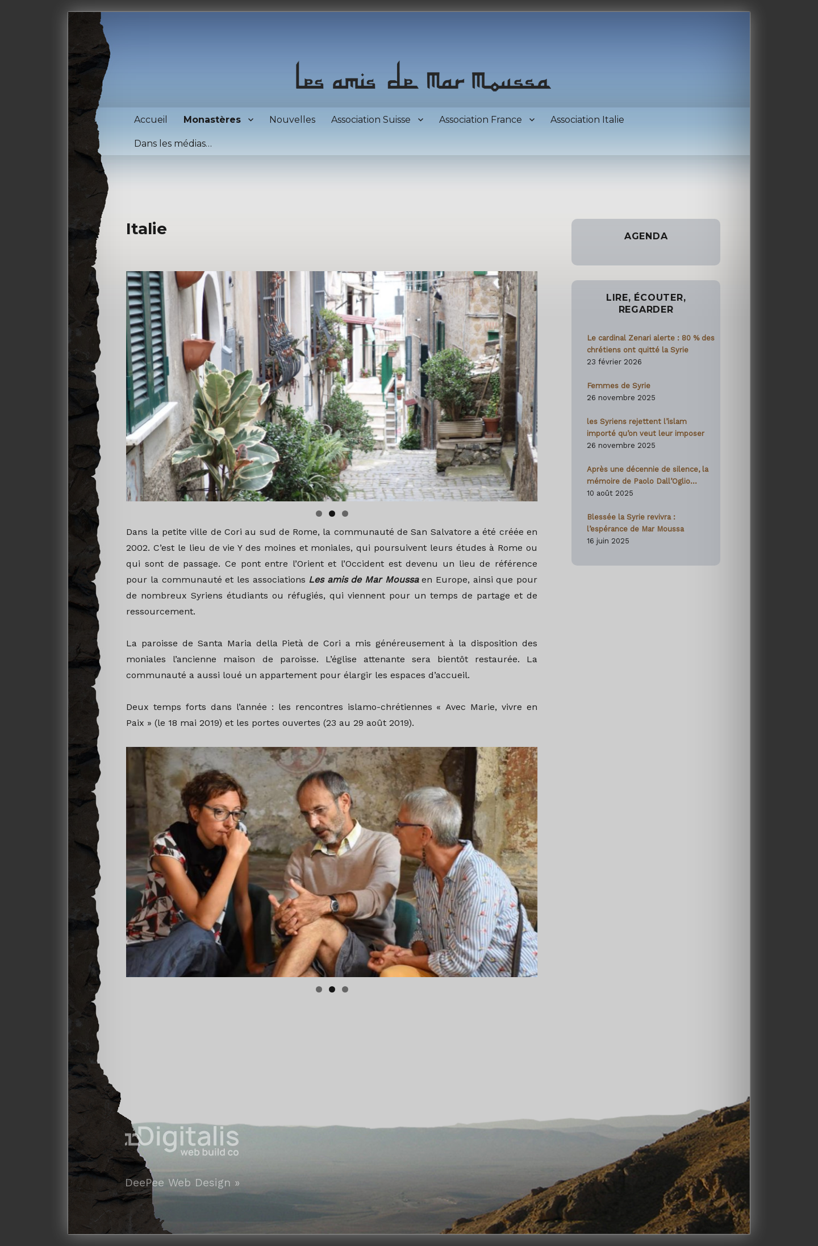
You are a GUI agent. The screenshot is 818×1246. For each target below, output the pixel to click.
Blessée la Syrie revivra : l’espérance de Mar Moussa (635, 523)
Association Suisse (371, 119)
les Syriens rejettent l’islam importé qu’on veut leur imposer (645, 427)
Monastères (212, 119)
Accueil (151, 119)
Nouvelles (292, 119)
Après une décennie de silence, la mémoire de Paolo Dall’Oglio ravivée (647, 476)
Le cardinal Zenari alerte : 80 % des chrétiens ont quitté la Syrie (651, 344)
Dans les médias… (173, 143)
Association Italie (587, 119)
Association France (480, 119)
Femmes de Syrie (618, 385)
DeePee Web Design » (182, 1182)
